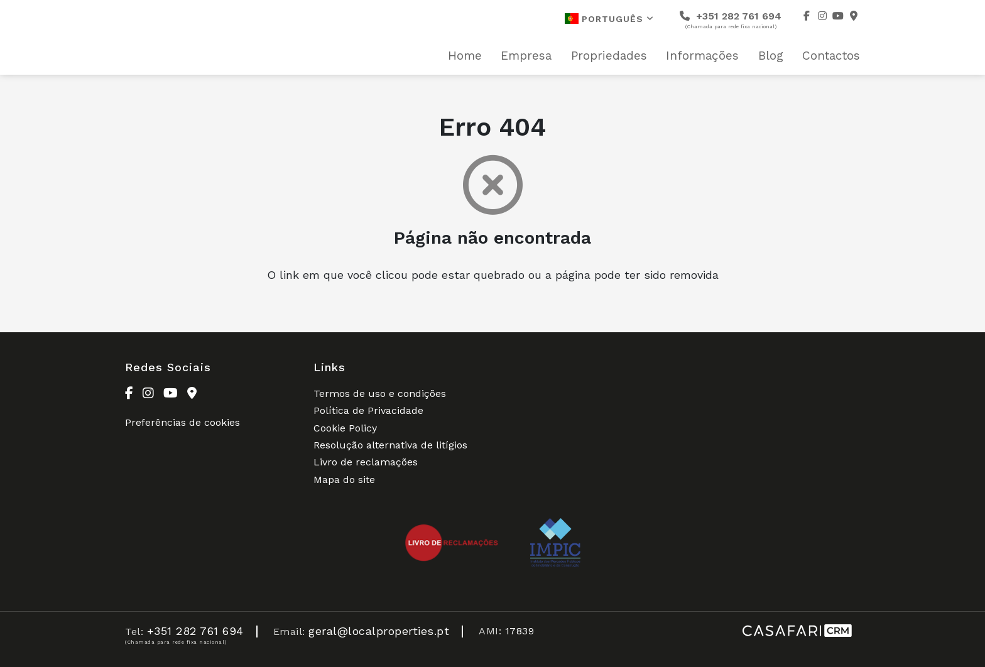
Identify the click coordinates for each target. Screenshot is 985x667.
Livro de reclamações (365, 462)
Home (465, 56)
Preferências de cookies (182, 422)
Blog (770, 56)
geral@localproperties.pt (378, 630)
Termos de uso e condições (379, 393)
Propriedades (609, 56)
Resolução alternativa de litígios (390, 445)
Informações (702, 56)
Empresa (526, 56)
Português (609, 18)
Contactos (831, 56)
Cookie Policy (345, 428)
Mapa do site (344, 479)
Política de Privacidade (368, 410)
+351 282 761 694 (730, 20)
